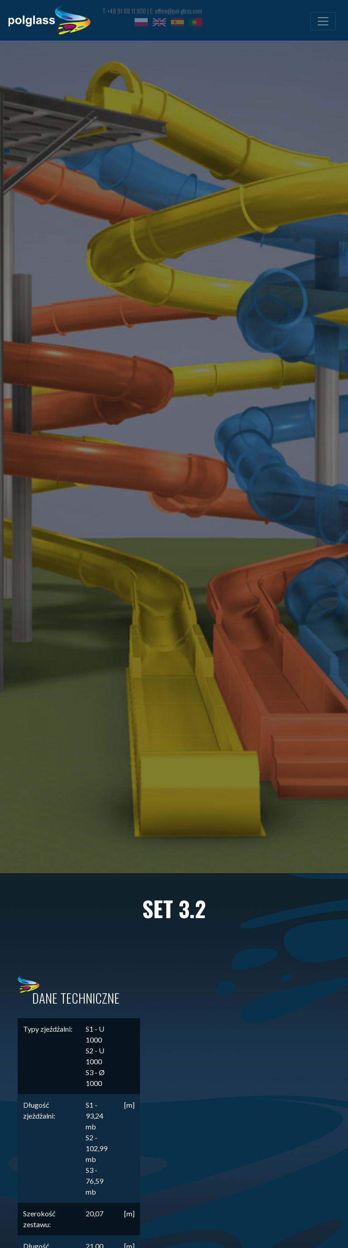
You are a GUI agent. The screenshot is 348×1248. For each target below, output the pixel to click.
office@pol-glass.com (178, 11)
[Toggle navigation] (323, 21)
